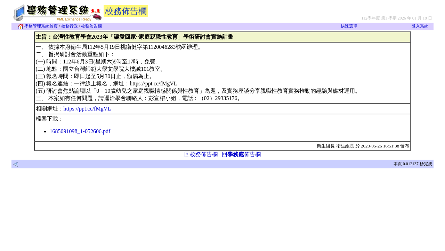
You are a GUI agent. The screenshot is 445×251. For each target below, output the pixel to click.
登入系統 (420, 26)
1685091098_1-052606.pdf (80, 131)
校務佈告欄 (91, 26)
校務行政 (69, 26)
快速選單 (349, 26)
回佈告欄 (241, 154)
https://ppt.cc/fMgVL (87, 109)
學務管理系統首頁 (38, 26)
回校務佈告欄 (201, 154)
